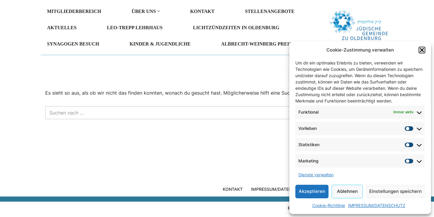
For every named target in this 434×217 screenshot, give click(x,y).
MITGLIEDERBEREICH (74, 11)
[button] (422, 50)
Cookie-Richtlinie (328, 205)
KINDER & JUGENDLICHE (160, 43)
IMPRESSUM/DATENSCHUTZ (376, 205)
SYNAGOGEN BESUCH (73, 43)
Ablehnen (347, 191)
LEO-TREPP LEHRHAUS (134, 27)
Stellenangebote (270, 11)
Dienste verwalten (316, 174)
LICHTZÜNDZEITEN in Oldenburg (236, 27)
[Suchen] (210, 112)
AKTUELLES (62, 27)
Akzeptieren (312, 191)
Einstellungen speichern (395, 191)
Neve (51, 209)
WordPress (110, 209)
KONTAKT (202, 11)
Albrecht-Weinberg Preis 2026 (262, 43)
